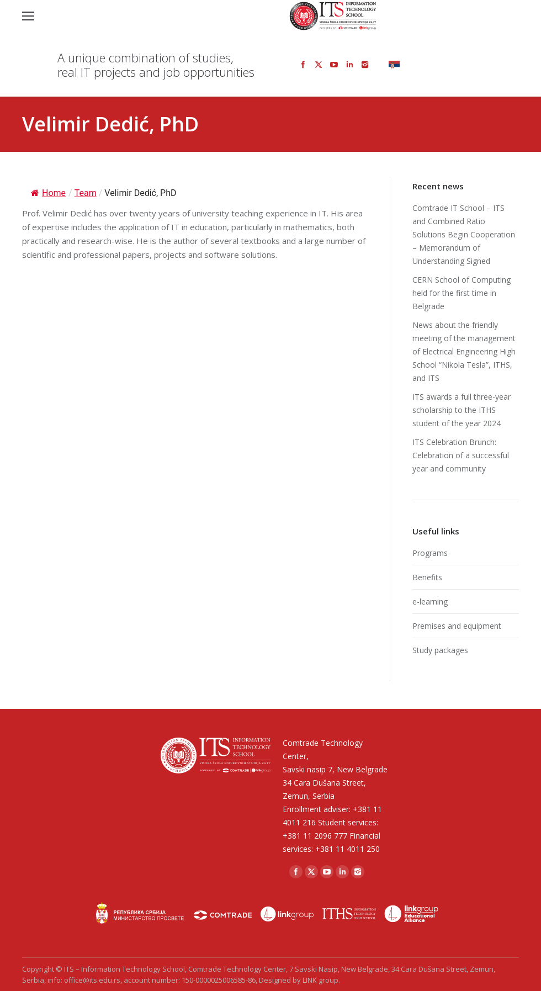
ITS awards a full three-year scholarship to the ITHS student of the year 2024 (461, 409)
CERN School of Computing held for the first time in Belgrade (461, 292)
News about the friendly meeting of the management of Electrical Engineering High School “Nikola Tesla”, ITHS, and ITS (464, 351)
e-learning (430, 601)
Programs (430, 553)
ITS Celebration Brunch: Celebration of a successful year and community (460, 455)
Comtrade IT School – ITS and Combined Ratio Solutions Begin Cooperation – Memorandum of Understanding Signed (463, 234)
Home (48, 193)
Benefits (427, 577)
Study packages (440, 650)
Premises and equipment (456, 626)
